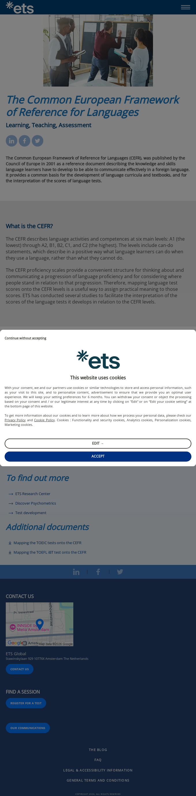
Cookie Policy (44, 420)
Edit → (98, 443)
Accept (98, 456)
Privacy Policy (15, 420)
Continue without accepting (25, 338)
